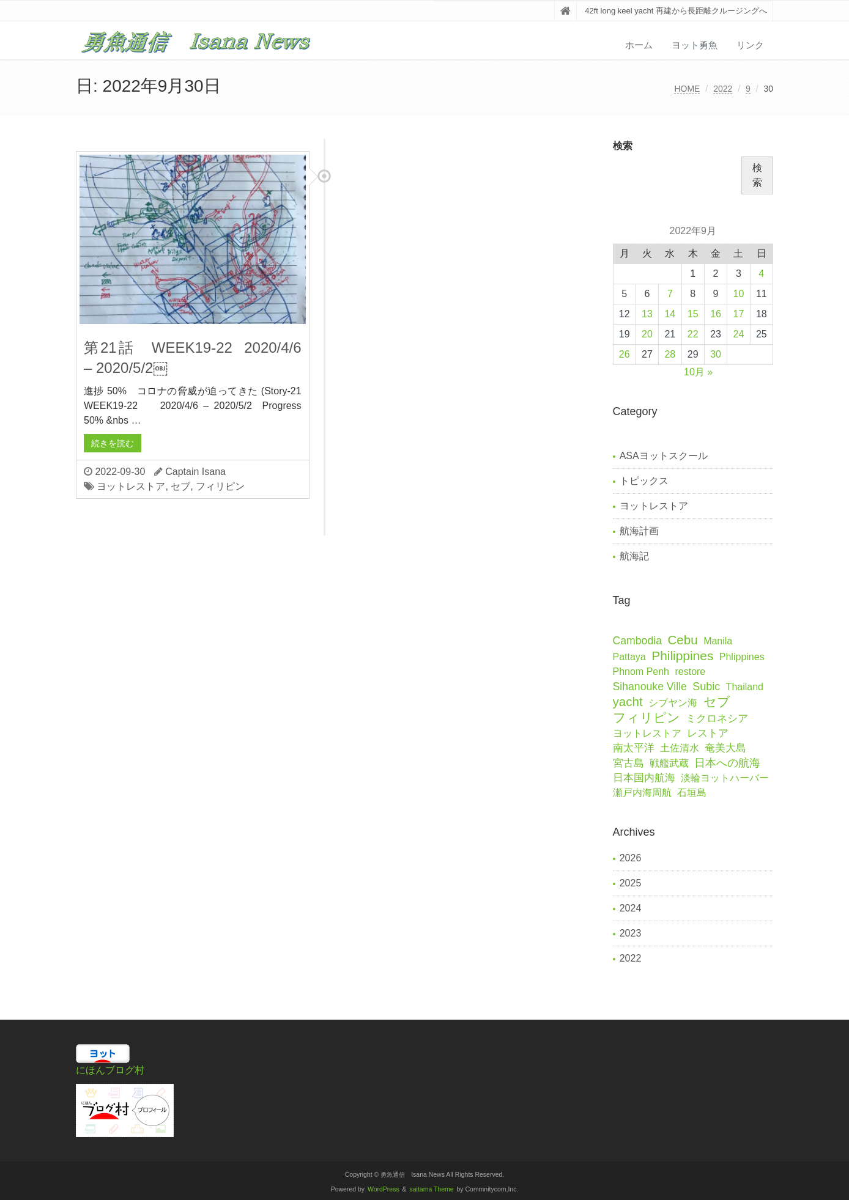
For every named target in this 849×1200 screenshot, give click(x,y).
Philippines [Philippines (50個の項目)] (682, 656)
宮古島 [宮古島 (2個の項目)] (628, 763)
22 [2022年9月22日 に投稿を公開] (693, 334)
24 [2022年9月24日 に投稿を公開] (738, 334)
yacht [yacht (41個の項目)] (628, 701)
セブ (180, 486)
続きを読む (112, 443)
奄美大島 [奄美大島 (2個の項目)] (725, 748)
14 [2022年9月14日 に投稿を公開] (669, 314)
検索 (622, 146)
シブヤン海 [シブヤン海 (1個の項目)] (672, 703)
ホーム (639, 45)
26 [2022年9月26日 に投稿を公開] (624, 354)
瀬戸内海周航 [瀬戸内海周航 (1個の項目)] (642, 792)
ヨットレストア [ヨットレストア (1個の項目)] (647, 733)
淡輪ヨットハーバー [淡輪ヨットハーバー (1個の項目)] (725, 778)
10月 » (698, 372)
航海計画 (639, 531)
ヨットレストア (131, 486)
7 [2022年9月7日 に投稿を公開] (670, 294)
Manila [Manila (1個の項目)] (717, 641)
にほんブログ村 (110, 1070)
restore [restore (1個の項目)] (690, 671)
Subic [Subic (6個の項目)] (706, 686)
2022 (722, 89)
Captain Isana (195, 471)
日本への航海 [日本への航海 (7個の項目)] (727, 763)
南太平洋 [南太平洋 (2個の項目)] (633, 748)
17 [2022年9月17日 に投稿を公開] (738, 314)
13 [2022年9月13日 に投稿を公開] (647, 314)
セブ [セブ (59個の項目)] (716, 701)
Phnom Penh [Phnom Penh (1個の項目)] (641, 671)
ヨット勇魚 (694, 45)
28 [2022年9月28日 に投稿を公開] (669, 354)
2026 (631, 858)
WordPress (383, 1189)
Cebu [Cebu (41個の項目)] (682, 640)
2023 (631, 933)
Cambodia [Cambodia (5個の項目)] (637, 641)
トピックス (644, 481)
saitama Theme (432, 1189)
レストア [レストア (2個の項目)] (708, 733)
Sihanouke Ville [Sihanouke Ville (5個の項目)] (650, 686)
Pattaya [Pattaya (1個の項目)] (629, 657)
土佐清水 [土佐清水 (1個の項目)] (679, 748)
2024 (631, 908)
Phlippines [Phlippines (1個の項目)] (742, 657)
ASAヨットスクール (664, 456)
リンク (750, 45)
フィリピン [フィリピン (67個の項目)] (646, 717)
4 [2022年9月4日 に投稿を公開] (761, 273)
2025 (631, 883)
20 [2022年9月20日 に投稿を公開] (647, 334)
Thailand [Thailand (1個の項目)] (744, 687)
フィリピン (220, 486)
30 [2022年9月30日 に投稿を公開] (715, 354)
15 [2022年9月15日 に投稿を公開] (693, 314)
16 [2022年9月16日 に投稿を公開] (715, 314)
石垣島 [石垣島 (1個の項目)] (691, 792)
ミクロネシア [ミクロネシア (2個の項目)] (717, 718)
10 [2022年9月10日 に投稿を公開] (738, 294)
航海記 (634, 556)
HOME (687, 89)
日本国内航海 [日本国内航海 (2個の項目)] (644, 778)
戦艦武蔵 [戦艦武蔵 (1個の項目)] (669, 763)
